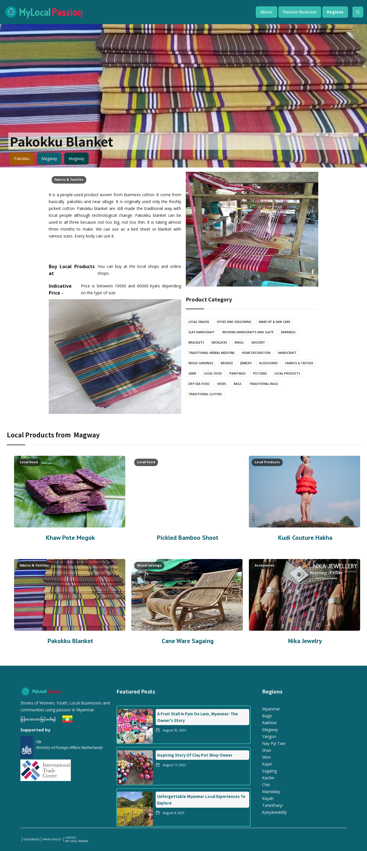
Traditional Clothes (205, 394)
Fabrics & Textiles (68, 179)
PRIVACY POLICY (52, 839)
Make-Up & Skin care (274, 322)
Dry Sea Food (199, 384)
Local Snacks (198, 322)
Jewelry (246, 363)
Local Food (213, 373)
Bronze (227, 363)
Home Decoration (256, 353)
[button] (266, 12)
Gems (192, 373)
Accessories (268, 363)
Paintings (237, 373)
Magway (49, 158)
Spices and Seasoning (234, 322)
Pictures (260, 373)
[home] (124, 12)
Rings (239, 342)
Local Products (287, 373)
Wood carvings (200, 363)
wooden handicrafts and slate (248, 332)
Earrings (288, 332)
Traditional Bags (263, 384)
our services (32, 839)
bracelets (196, 342)
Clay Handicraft (201, 332)
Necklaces (219, 342)
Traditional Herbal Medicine (211, 353)
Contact (70, 838)
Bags (238, 384)
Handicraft (287, 353)
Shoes (221, 384)
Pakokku (22, 158)
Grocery (258, 342)
